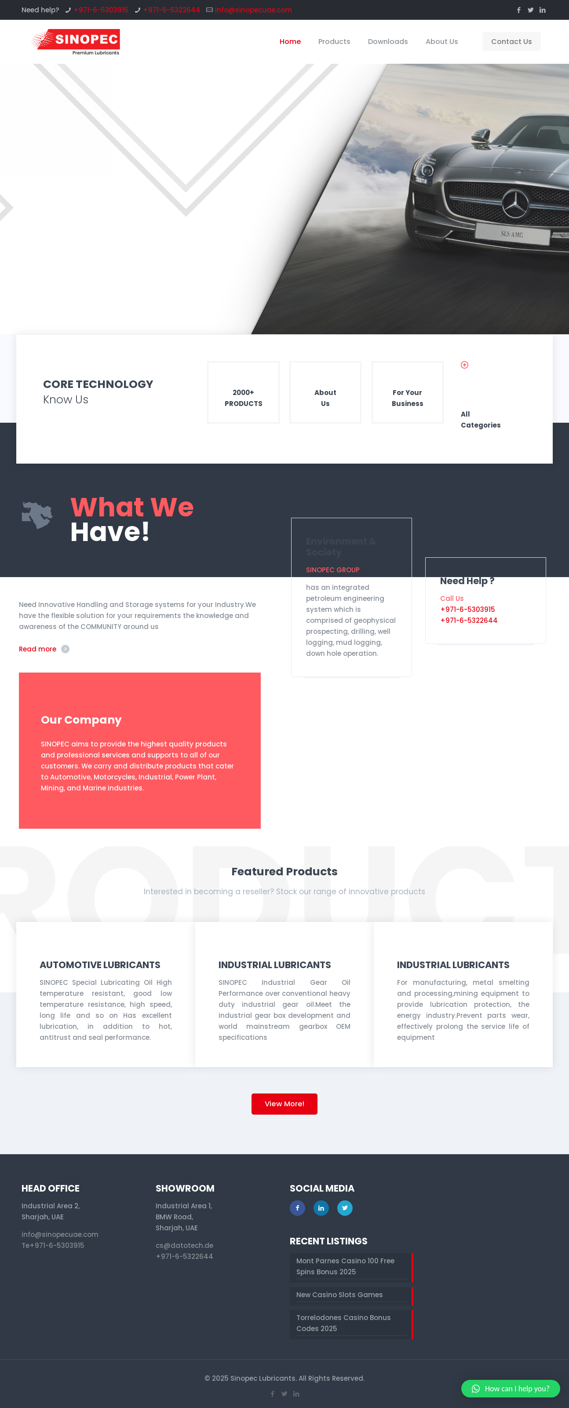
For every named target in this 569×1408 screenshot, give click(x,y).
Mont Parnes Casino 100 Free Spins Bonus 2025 (345, 1266)
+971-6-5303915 (100, 10)
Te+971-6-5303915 (53, 1245)
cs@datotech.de (184, 1245)
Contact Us (511, 42)
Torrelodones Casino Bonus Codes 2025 (343, 1323)
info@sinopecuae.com (253, 10)
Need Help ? (467, 580)
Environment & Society (341, 547)
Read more (37, 649)
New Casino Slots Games (339, 1294)
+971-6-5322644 (172, 10)
